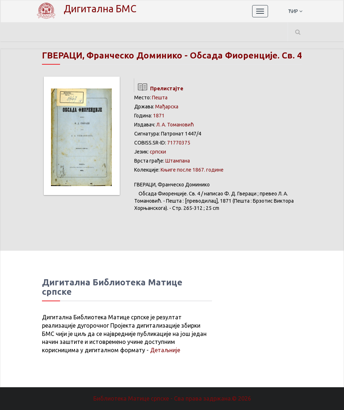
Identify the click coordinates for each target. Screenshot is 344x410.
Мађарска (166, 106)
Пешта (159, 97)
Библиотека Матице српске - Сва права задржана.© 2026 (172, 398)
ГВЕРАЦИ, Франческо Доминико (112, 55)
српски (158, 152)
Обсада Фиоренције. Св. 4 (246, 55)
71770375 (178, 143)
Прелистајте (158, 88)
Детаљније (165, 350)
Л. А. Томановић (175, 125)
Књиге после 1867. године (192, 170)
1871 (159, 115)
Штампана (177, 161)
